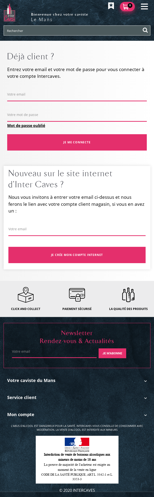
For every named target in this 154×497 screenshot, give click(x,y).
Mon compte (20, 414)
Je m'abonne (112, 353)
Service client (21, 397)
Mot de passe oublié (26, 125)
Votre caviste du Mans (31, 380)
